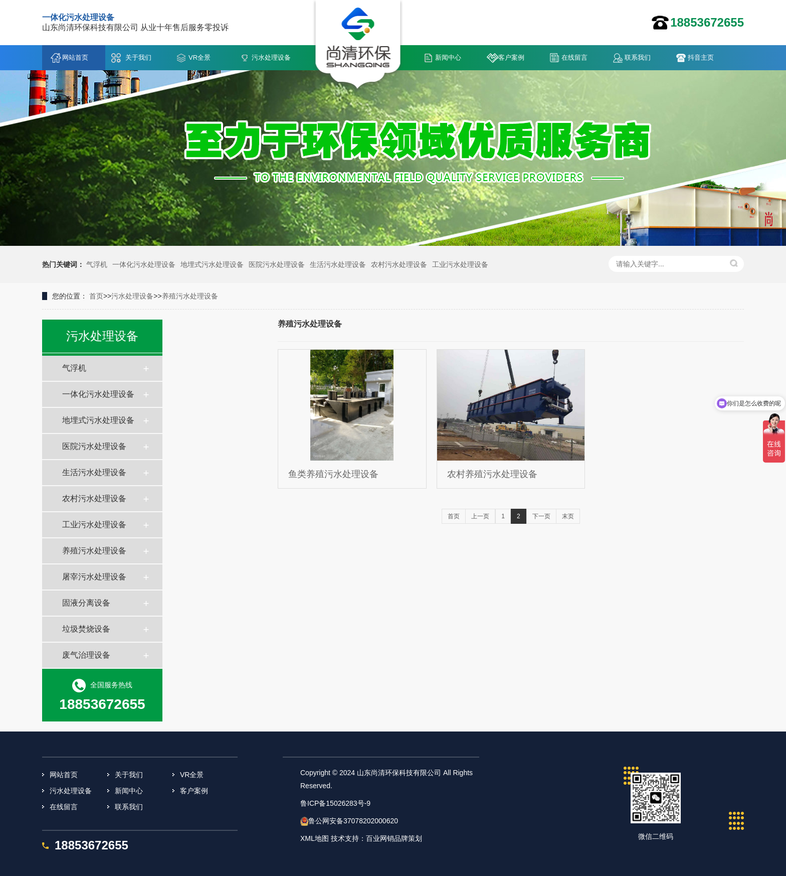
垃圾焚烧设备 (86, 629)
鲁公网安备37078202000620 (353, 821)
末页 (568, 516)
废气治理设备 (86, 655)
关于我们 (138, 57)
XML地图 (314, 838)
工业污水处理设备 (460, 264)
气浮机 (96, 264)
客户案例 (511, 57)
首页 (96, 296)
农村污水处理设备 (399, 264)
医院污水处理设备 (277, 264)
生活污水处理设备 (338, 264)
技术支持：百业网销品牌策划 (376, 838)
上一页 (480, 516)
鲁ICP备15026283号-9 (335, 803)
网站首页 (75, 57)
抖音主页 (701, 57)
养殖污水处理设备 (190, 296)
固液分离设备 (86, 603)
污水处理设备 (271, 57)
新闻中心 (448, 57)
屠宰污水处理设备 (94, 576)
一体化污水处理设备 (143, 264)
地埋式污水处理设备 (212, 264)
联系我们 (638, 57)
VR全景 (199, 57)
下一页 (541, 516)
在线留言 (574, 57)
